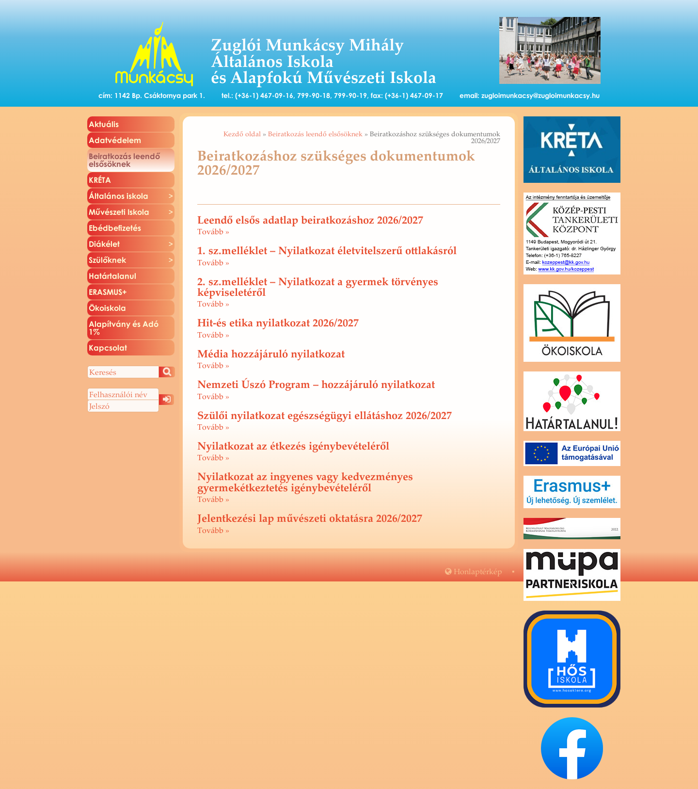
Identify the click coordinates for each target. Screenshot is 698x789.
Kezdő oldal (242, 133)
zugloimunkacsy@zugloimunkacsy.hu (540, 95)
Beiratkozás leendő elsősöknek (315, 133)
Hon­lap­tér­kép (473, 571)
